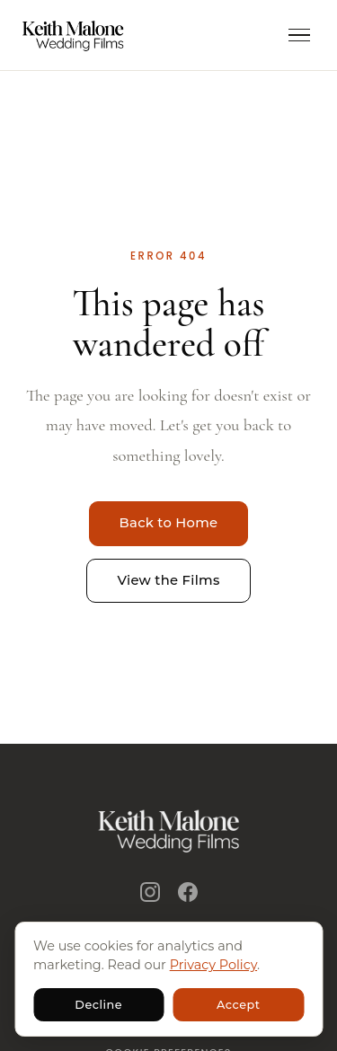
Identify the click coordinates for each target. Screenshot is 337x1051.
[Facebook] (188, 892)
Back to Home (169, 523)
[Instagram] (150, 892)
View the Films (168, 580)
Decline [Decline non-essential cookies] (98, 1004)
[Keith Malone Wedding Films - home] (73, 35)
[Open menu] (299, 35)
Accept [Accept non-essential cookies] (239, 1004)
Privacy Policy (213, 965)
